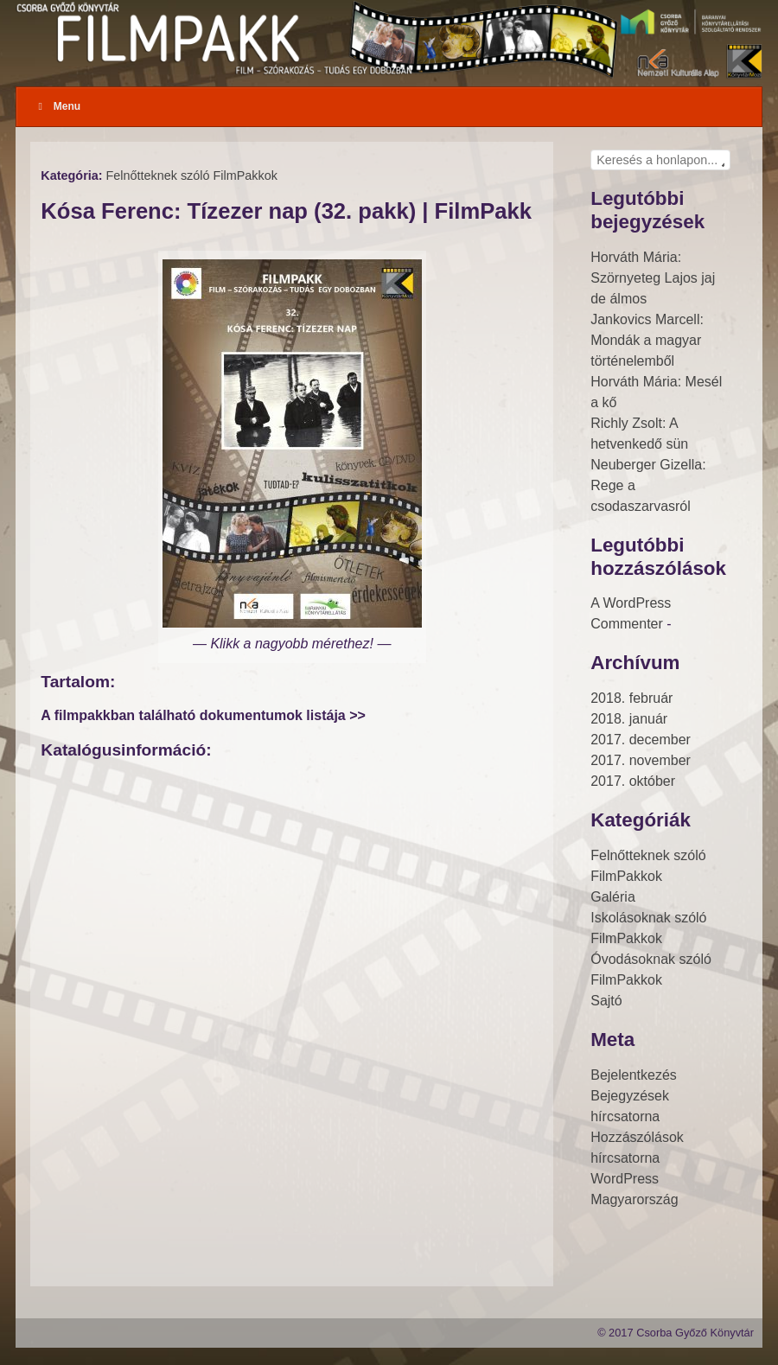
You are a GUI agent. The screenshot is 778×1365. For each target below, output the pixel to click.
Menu (57, 106)
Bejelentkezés (633, 1075)
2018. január (628, 718)
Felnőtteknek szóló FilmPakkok (191, 175)
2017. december (640, 739)
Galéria (612, 897)
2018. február (631, 698)
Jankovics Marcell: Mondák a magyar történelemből (647, 340)
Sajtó (606, 1000)
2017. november (640, 760)
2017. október (632, 781)
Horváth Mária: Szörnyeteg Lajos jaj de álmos (652, 278)
